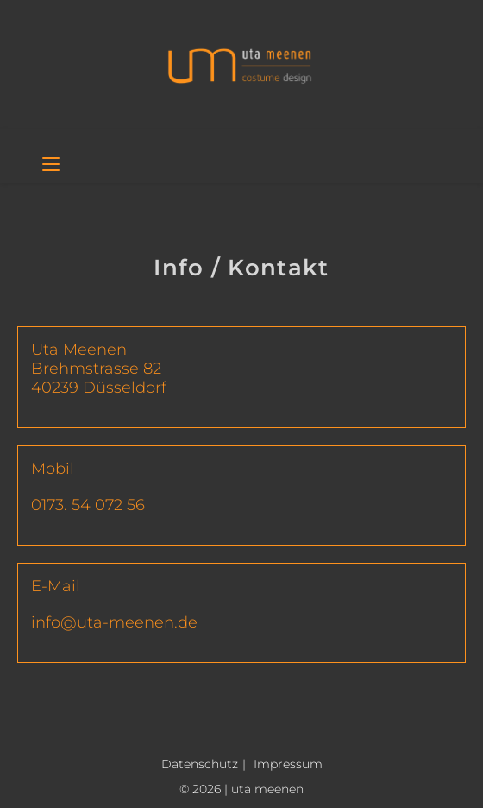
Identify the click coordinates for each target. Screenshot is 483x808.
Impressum (288, 764)
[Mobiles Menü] (51, 165)
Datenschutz (199, 764)
